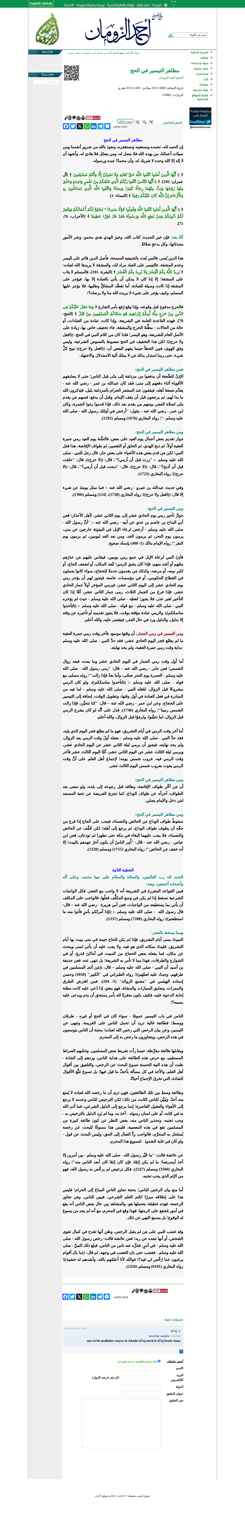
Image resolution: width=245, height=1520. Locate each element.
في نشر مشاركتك (51, 59)
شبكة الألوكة (133, 52)
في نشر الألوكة (51, 65)
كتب (205, 79)
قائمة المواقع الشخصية (200, 97)
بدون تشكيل (125, 121)
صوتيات (203, 84)
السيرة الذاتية (199, 52)
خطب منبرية (201, 68)
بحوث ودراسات (199, 63)
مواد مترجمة (200, 90)
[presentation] (154, 1462)
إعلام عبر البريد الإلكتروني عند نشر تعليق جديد (138, 1362)
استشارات (202, 74)
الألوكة (98, 1495)
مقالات (204, 57)
